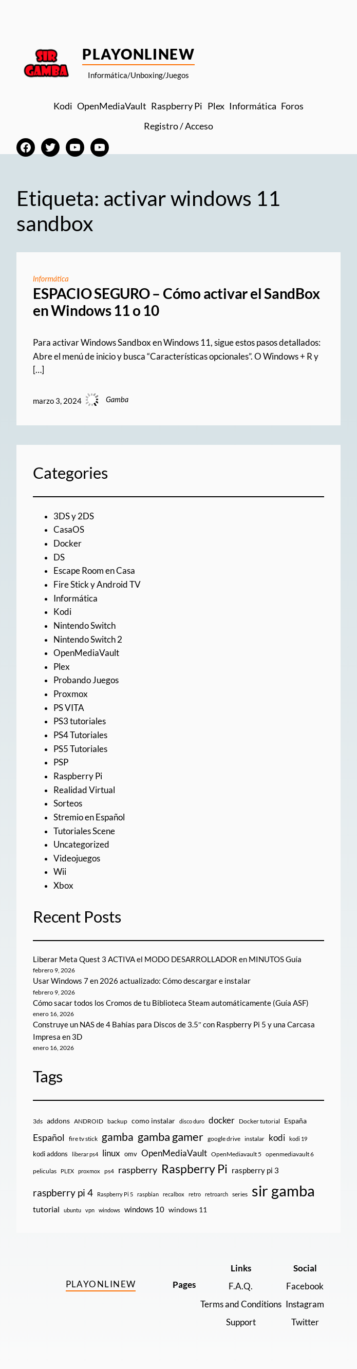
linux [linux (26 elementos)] (111, 1153)
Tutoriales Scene (84, 831)
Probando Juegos (86, 680)
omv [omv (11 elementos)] (130, 1154)
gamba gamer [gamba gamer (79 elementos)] (170, 1136)
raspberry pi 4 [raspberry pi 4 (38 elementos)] (63, 1192)
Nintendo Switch (84, 626)
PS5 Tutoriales (80, 749)
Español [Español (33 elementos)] (49, 1137)
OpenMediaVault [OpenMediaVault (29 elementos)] (174, 1153)
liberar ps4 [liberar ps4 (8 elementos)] (85, 1154)
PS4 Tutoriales (80, 735)
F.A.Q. (241, 1286)
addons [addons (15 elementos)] (58, 1120)
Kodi (62, 612)
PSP (60, 762)
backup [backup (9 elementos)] (117, 1121)
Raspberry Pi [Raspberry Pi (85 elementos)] (194, 1169)
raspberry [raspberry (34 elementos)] (137, 1169)
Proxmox (70, 694)
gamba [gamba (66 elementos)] (118, 1136)
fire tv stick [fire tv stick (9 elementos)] (83, 1138)
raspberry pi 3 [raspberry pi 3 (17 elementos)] (255, 1170)
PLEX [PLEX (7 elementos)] (67, 1171)
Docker (67, 543)
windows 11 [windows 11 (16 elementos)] (187, 1209)
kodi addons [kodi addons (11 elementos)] (50, 1154)
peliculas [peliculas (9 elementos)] (45, 1171)
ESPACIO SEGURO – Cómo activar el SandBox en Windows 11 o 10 (176, 302)
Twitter (305, 1322)
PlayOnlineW (138, 54)
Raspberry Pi (77, 776)
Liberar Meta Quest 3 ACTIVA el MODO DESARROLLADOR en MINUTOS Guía (167, 959)
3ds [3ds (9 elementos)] (38, 1121)
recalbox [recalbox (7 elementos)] (173, 1194)
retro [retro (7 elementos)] (195, 1194)
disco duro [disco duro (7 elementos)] (191, 1121)
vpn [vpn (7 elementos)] (90, 1210)
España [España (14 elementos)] (295, 1120)
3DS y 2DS (73, 516)
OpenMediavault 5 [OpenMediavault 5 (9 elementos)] (236, 1154)
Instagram (305, 1304)
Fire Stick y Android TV (97, 584)
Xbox (63, 885)
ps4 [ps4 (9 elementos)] (109, 1171)
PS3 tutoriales (79, 721)
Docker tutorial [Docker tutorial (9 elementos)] (259, 1121)
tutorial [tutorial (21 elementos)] (46, 1209)
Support (241, 1322)
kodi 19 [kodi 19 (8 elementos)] (298, 1138)
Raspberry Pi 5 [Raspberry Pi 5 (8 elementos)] (115, 1194)
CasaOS (68, 529)
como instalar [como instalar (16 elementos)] (153, 1120)
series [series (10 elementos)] (240, 1194)
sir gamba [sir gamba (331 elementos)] (283, 1190)
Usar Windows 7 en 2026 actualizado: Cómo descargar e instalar (142, 981)
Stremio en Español (89, 817)
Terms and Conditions (240, 1304)
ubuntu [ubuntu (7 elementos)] (72, 1210)
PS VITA (68, 708)
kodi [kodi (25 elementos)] (277, 1138)
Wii (59, 872)
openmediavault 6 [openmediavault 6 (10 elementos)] (290, 1154)
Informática (51, 278)
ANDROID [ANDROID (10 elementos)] (88, 1121)
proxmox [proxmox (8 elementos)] (89, 1171)
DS (59, 557)
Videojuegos (76, 858)
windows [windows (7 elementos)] (109, 1210)
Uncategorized (81, 844)
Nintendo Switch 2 (87, 639)
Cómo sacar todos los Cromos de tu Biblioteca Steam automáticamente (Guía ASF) (171, 1003)
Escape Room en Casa (94, 571)
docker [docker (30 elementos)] (222, 1120)
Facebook (305, 1286)
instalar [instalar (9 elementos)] (255, 1138)
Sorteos (67, 803)
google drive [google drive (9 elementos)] (224, 1138)
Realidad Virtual (84, 790)
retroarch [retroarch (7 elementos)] (216, 1194)
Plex (61, 667)
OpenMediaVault (86, 653)
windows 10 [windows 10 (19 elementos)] (144, 1209)
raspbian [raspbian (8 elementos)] (148, 1194)
